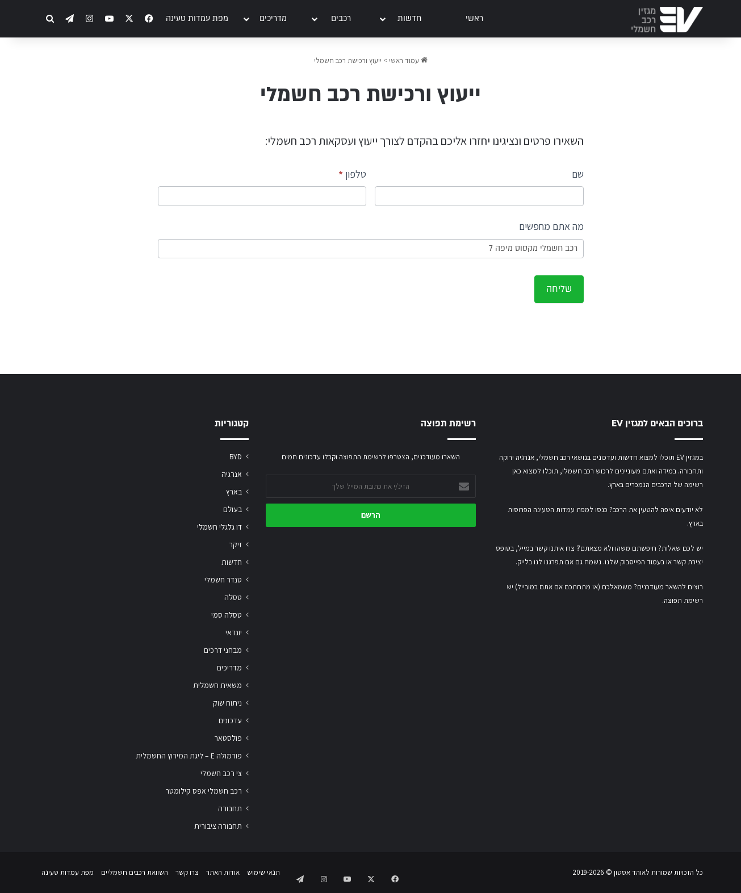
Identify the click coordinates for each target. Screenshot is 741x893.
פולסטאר (228, 738)
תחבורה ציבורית (218, 826)
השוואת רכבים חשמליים (134, 872)
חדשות (409, 18)
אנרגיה (231, 474)
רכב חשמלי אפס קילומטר (203, 791)
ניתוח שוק (227, 703)
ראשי (474, 18)
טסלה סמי (226, 615)
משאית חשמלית (217, 685)
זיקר (235, 544)
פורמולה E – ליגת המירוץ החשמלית (189, 756)
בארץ (234, 492)
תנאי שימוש (263, 872)
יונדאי (233, 632)
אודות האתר (223, 872)
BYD (235, 456)
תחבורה (230, 808)
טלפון (352, 174)
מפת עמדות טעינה (197, 18)
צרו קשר (187, 872)
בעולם (232, 509)
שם (578, 174)
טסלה (233, 597)
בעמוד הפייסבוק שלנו (634, 562)
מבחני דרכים (223, 650)
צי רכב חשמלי (221, 773)
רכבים (341, 18)
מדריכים (273, 18)
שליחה (559, 289)
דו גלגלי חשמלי (219, 527)
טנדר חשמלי (223, 580)
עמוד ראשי (408, 60)
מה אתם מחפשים (551, 226)
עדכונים (230, 720)
